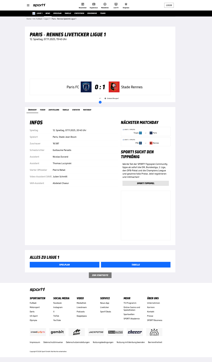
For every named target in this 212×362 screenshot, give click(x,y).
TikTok (56, 316)
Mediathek (81, 303)
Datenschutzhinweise (53, 342)
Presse (150, 316)
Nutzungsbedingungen (103, 342)
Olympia (33, 320)
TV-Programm (130, 303)
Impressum (35, 342)
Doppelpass (82, 316)
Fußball (33, 303)
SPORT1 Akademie (132, 318)
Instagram (58, 307)
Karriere (151, 307)
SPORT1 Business (154, 320)
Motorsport (35, 307)
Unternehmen (153, 303)
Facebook (57, 303)
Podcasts (81, 311)
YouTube (57, 320)
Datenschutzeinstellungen (78, 342)
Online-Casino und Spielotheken (132, 308)
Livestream (82, 307)
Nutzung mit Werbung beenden (131, 342)
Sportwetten (129, 314)
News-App (104, 303)
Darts (32, 311)
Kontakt (150, 311)
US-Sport (34, 316)
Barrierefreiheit (155, 342)
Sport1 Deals (105, 311)
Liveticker (104, 307)
